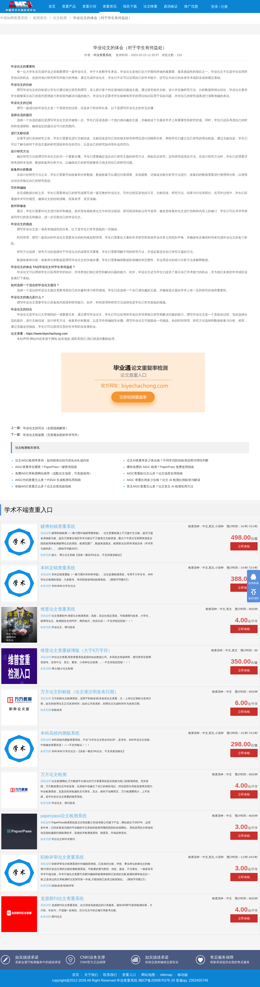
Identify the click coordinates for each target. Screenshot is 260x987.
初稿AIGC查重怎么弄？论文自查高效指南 (43, 486)
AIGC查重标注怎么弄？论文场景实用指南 (155, 473)
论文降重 (150, 6)
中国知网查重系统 (14, 18)
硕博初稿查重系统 (58, 526)
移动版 (182, 975)
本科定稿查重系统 (58, 567)
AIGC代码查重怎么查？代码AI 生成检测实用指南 (48, 480)
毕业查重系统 (102, 55)
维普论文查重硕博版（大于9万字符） (76, 650)
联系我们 (110, 975)
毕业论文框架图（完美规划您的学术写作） (52, 435)
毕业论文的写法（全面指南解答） (45, 428)
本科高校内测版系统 (60, 733)
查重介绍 (89, 6)
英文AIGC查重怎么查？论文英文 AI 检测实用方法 (160, 486)
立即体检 (244, 546)
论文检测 (60, 18)
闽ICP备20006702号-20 (156, 980)
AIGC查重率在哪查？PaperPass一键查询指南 (46, 467)
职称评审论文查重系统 (62, 857)
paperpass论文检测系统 (64, 815)
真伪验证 (171, 6)
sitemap (166, 975)
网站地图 (148, 975)
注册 (224, 6)
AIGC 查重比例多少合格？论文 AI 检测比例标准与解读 (163, 480)
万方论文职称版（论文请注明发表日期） (80, 691)
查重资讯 (110, 6)
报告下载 (130, 6)
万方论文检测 (54, 774)
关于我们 (91, 975)
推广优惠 (191, 6)
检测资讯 (40, 18)
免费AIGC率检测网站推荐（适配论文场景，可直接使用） (53, 473)
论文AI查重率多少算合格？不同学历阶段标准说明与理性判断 (167, 460)
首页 (52, 6)
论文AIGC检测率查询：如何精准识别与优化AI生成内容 (52, 460)
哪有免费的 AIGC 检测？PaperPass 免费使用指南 (160, 467)
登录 (214, 6)
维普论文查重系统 (58, 609)
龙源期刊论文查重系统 (62, 898)
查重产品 (69, 6)
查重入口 (129, 975)
